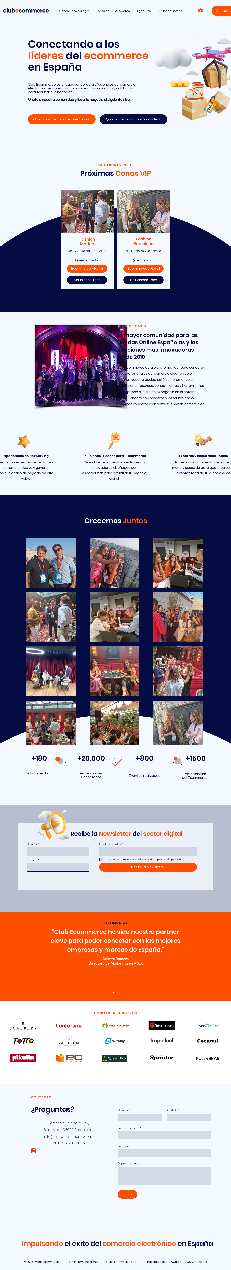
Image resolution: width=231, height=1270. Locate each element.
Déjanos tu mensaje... (132, 1163)
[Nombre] (139, 1117)
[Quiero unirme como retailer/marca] (62, 119)
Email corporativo (110, 844)
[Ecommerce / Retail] (87, 269)
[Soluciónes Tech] (87, 280)
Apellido (32, 860)
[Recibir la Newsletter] (148, 867)
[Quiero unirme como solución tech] (133, 119)
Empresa (124, 1146)
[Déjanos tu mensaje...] (164, 1175)
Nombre (32, 844)
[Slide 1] (113, 992)
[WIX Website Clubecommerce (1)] (33, 1150)
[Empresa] (163, 1153)
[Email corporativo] (163, 1135)
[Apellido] (188, 1117)
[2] (117, 992)
